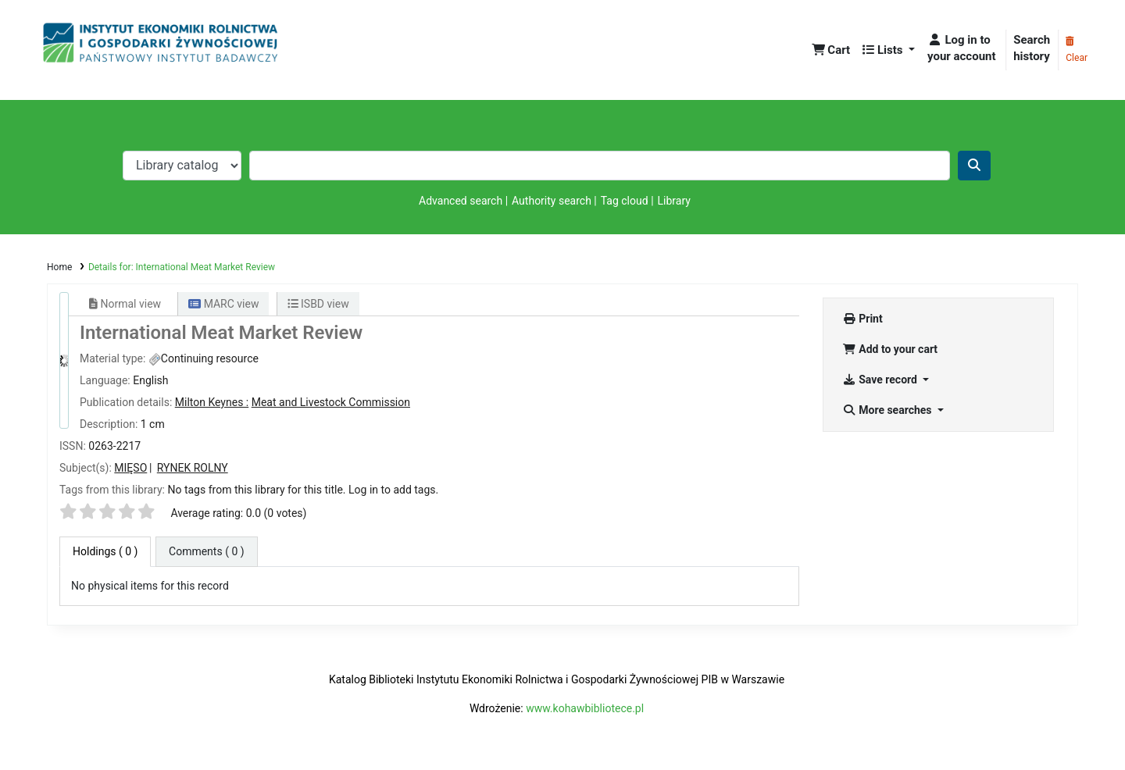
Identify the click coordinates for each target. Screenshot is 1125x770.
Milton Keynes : (211, 402)
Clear (1077, 50)
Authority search (551, 200)
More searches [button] (888, 410)
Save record (881, 379)
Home (59, 267)
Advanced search (460, 200)
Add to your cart (890, 349)
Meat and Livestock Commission (331, 402)
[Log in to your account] (963, 48)
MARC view (223, 304)
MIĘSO (130, 468)
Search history (1031, 48)
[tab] (206, 552)
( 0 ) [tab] (105, 551)
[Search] (974, 165)
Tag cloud (624, 200)
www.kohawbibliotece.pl (585, 708)
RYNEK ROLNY (192, 468)
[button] (831, 50)
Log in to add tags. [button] (393, 489)
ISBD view (318, 304)
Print (862, 318)
